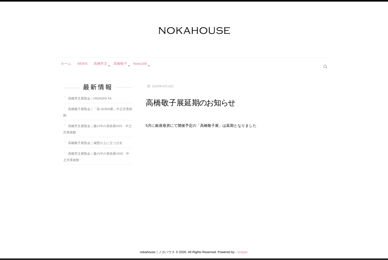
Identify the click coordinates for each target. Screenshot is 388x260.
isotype (242, 252)
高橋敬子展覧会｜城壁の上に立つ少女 (95, 143)
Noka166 (147, 65)
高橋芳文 (104, 65)
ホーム (67, 65)
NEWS (85, 65)
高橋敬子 (126, 65)
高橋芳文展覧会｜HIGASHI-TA (90, 98)
